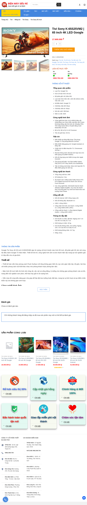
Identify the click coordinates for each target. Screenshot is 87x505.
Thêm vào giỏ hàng (63, 49)
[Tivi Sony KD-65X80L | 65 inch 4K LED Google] (43, 345)
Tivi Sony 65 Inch (36, 19)
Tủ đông (79, 11)
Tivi (36, 11)
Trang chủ (4, 19)
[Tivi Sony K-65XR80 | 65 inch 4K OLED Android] (78, 345)
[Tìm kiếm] (59, 4)
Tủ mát (27, 15)
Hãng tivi (17, 19)
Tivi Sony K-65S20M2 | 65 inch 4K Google (26, 359)
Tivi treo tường (71, 64)
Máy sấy (45, 11)
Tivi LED (59, 62)
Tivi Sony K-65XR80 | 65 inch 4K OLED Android (77, 360)
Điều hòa (68, 11)
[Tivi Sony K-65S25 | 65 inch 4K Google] (9, 345)
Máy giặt (56, 11)
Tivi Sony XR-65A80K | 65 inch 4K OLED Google (60, 360)
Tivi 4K (61, 60)
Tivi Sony (25, 19)
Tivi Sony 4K (72, 62)
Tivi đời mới (74, 60)
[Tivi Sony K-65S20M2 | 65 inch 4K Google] (26, 345)
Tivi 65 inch (67, 60)
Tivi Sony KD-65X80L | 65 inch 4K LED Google (43, 360)
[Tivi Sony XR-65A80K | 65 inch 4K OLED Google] (60, 345)
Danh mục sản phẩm (10, 12)
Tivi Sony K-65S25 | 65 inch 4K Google (9, 359)
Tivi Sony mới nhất (60, 64)
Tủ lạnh (27, 11)
